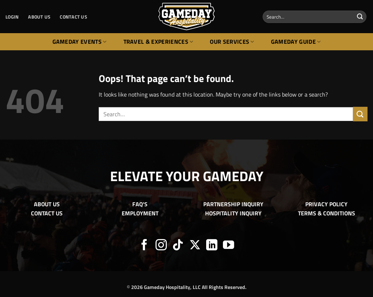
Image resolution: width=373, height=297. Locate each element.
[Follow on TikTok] (178, 245)
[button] (12, 16)
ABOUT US (39, 16)
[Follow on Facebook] (144, 245)
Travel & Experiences (158, 41)
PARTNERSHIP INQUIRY (233, 204)
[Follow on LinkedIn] (211, 245)
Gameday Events (79, 41)
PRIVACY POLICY (326, 204)
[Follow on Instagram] (161, 245)
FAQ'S (140, 204)
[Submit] (360, 17)
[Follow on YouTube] (228, 245)
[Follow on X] (195, 245)
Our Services (232, 41)
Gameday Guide (296, 41)
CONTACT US (73, 16)
